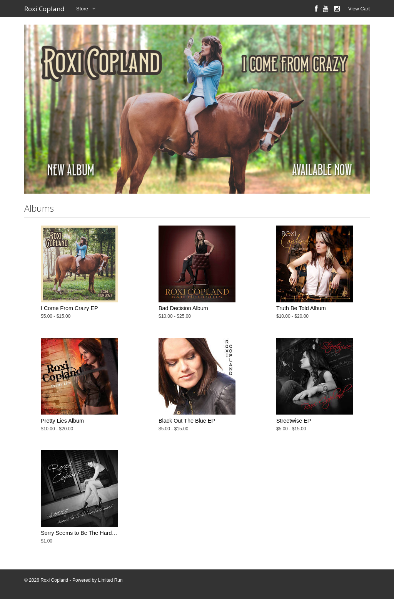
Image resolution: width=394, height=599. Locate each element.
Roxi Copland (44, 8)
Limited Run (110, 580)
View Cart (359, 9)
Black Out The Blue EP (187, 421)
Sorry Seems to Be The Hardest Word (87, 533)
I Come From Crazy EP (69, 308)
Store (82, 9)
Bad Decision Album (183, 308)
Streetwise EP (293, 421)
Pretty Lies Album (62, 421)
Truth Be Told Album (301, 308)
